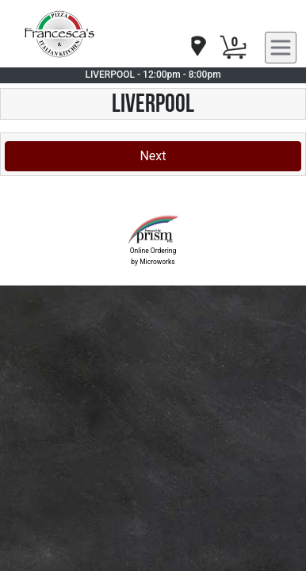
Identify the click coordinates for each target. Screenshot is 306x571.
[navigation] (197, 47)
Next (153, 155)
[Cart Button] (233, 47)
